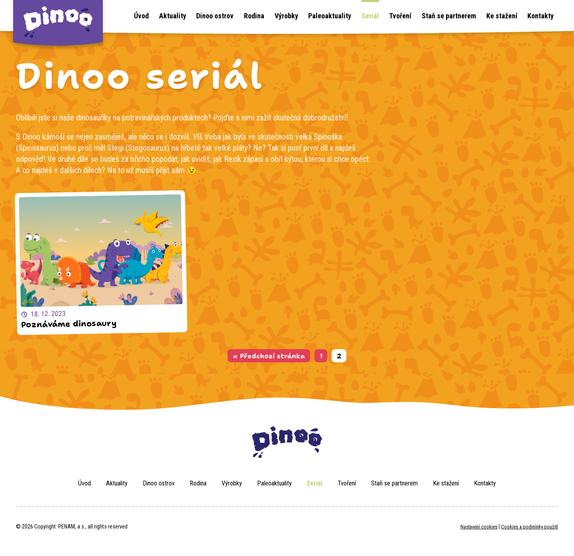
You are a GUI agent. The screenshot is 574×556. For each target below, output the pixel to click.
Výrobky (286, 16)
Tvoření (400, 16)
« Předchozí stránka (267, 360)
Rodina (254, 16)
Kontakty (540, 16)
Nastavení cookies (471, 535)
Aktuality (172, 16)
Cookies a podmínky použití (527, 535)
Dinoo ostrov (215, 16)
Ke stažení (501, 16)
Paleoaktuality (329, 16)
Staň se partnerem (449, 16)
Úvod (141, 16)
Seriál (370, 16)
